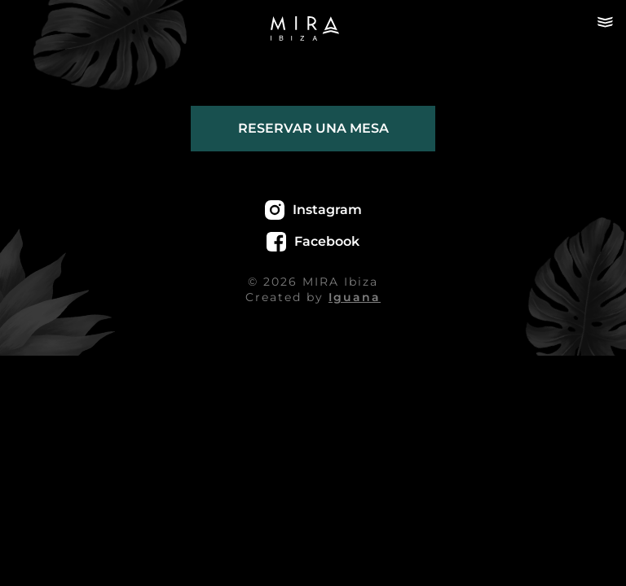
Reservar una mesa (313, 128)
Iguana (354, 297)
